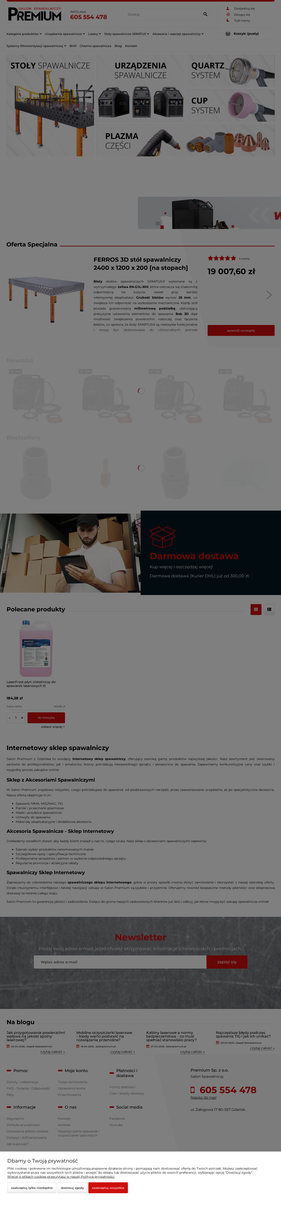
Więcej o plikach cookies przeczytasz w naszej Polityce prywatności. (61, 1177)
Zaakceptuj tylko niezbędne (32, 1188)
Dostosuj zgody (72, 1188)
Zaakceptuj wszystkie (108, 1188)
